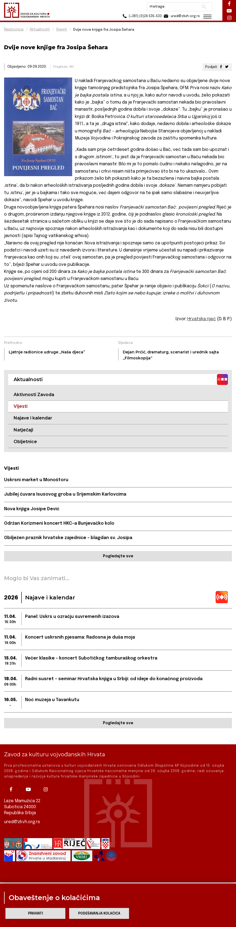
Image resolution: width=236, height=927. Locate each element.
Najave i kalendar (33, 418)
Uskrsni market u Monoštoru (36, 480)
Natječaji (23, 430)
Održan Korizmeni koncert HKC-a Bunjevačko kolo (59, 523)
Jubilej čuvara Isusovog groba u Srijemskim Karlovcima (65, 494)
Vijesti (61, 29)
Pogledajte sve (118, 556)
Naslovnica (13, 29)
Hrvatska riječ (201, 319)
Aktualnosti (40, 29)
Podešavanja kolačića (99, 913)
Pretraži (203, 6)
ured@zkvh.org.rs (22, 821)
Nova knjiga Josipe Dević (31, 509)
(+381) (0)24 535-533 (141, 16)
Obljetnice (25, 441)
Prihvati (35, 913)
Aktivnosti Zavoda (34, 394)
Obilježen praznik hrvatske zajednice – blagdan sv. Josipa (68, 538)
